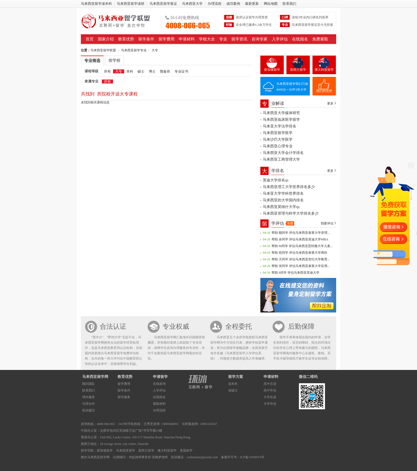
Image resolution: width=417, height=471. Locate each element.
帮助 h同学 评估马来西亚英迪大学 (295, 272)
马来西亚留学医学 (278, 133)
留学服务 (124, 397)
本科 (129, 71)
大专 (155, 50)
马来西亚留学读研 (130, 4)
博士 (152, 71)
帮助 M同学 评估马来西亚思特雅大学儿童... (302, 246)
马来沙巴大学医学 (278, 139)
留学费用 (166, 39)
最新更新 (252, 4)
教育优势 (126, 39)
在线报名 (300, 39)
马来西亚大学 (192, 4)
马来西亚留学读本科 (96, 4)
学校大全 (207, 39)
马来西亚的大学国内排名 (283, 200)
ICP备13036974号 (252, 457)
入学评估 (280, 39)
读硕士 (233, 390)
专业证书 (181, 71)
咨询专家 (260, 39)
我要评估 (327, 223)
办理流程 (215, 4)
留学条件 (146, 39)
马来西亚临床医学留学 (281, 120)
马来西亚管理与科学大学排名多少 (291, 213)
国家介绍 (106, 39)
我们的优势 (324, 91)
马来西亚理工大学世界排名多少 (289, 187)
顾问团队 (88, 384)
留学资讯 (239, 39)
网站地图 (271, 4)
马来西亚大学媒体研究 (281, 113)
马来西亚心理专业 (278, 146)
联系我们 (289, 4)
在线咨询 (159, 384)
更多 (330, 103)
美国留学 (186, 450)
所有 (107, 71)
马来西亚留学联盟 (119, 21)
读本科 (233, 384)
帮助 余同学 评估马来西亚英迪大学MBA (300, 239)
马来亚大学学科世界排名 (283, 193)
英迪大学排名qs (275, 180)
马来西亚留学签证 (163, 4)
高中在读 (270, 384)
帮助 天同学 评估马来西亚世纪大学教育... (301, 259)
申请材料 (187, 39)
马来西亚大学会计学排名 (283, 153)
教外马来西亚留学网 (95, 457)
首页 (90, 39)
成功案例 (233, 4)
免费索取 (320, 39)
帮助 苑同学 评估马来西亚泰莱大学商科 (299, 253)
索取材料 (159, 404)
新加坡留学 (272, 70)
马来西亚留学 (125, 450)
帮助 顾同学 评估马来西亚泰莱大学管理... (301, 233)
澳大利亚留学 (324, 70)
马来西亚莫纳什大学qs (281, 207)
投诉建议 (88, 410)
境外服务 (88, 397)
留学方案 (235, 377)
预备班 (165, 71)
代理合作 (88, 404)
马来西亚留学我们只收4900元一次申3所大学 (292, 86)
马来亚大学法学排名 (279, 126)
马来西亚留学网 (95, 377)
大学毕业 (270, 404)
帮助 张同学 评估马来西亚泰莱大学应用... (301, 266)
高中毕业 (270, 390)
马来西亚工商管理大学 (281, 159)
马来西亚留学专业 (134, 50)
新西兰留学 (298, 70)
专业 (223, 39)
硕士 (140, 71)
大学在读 (270, 397)
